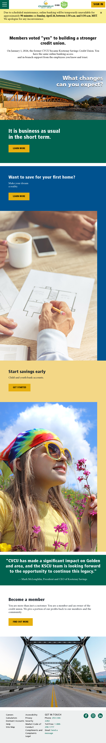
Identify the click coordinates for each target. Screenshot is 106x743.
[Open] (4, 4)
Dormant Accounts (15, 721)
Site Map (10, 727)
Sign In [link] (98, 4)
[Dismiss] (101, 13)
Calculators (11, 718)
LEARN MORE (17, 148)
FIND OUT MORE (20, 622)
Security (29, 721)
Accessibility (31, 715)
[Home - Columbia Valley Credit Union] (53, 4)
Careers (9, 715)
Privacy (28, 718)
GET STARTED (19, 387)
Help (8, 724)
